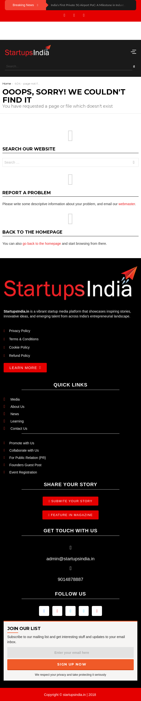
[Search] (68, 66)
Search (134, 163)
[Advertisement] (38, 30)
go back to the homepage (42, 243)
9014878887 (70, 579)
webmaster (126, 204)
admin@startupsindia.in (71, 558)
